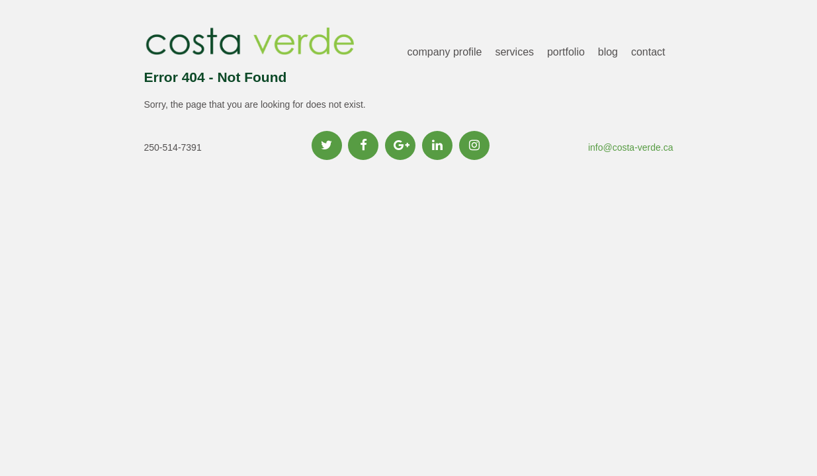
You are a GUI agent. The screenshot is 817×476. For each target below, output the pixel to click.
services (514, 52)
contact (648, 52)
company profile (445, 52)
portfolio (566, 52)
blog (608, 52)
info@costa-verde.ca (630, 147)
